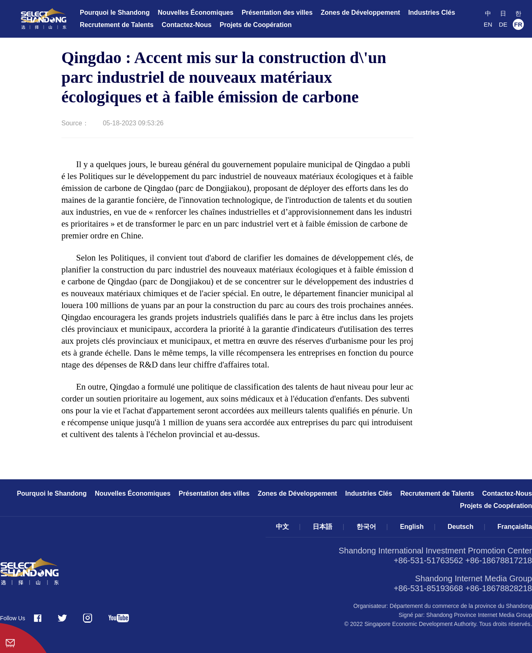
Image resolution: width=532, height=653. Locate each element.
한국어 (366, 526)
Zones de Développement (360, 12)
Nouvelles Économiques (196, 12)
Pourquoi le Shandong (115, 12)
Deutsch (460, 526)
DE (503, 24)
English (412, 526)
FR (518, 24)
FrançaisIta (515, 526)
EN (488, 24)
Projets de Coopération (256, 24)
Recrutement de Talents (116, 24)
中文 (282, 526)
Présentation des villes (276, 12)
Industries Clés (431, 12)
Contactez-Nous (187, 24)
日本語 (322, 526)
